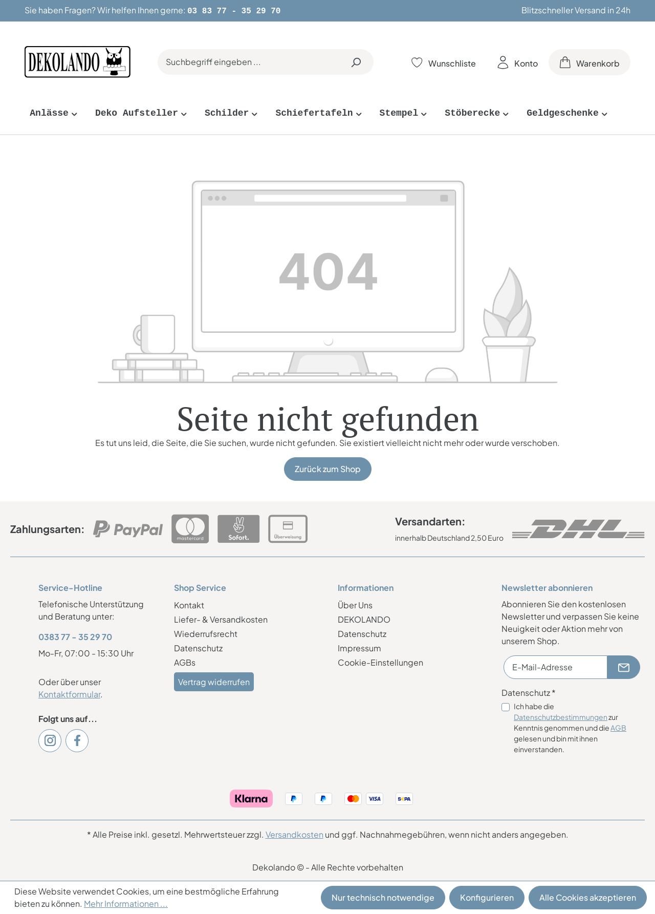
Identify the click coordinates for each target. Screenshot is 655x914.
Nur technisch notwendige (383, 897)
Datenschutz (198, 647)
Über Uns (355, 604)
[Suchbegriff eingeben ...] (248, 61)
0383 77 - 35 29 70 (75, 635)
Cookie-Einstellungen (380, 661)
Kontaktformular (69, 693)
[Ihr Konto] (518, 61)
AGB (618, 726)
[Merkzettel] (444, 61)
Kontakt (189, 604)
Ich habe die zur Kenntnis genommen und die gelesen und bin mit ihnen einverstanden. (570, 726)
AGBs (184, 661)
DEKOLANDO (364, 618)
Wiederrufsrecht (205, 632)
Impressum (359, 647)
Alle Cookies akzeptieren (587, 897)
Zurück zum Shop (328, 467)
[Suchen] (356, 61)
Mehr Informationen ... (126, 903)
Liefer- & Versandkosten (221, 618)
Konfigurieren (487, 897)
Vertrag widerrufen (214, 680)
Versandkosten (294, 833)
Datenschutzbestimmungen (560, 715)
